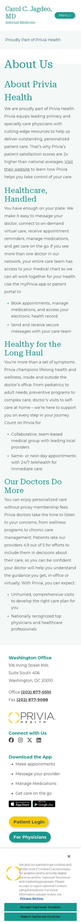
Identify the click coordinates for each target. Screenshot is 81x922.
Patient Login (28, 822)
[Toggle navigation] (65, 15)
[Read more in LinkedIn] (39, 740)
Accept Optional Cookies (40, 907)
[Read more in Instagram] (21, 740)
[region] (40, 885)
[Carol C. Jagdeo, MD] (28, 15)
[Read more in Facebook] (12, 740)
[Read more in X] (30, 740)
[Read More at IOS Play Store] (20, 803)
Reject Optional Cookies (40, 916)
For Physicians (29, 837)
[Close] (69, 856)
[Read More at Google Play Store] (44, 803)
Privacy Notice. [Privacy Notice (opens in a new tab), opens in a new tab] (32, 898)
